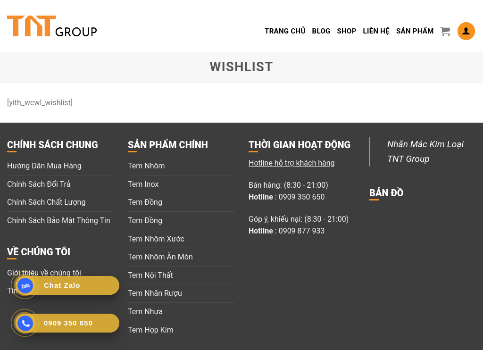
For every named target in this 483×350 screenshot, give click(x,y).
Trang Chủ (285, 31)
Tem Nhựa (145, 311)
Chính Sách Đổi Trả (38, 184)
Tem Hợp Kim (151, 329)
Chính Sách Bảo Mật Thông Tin (58, 220)
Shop (347, 31)
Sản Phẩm (415, 31)
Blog (321, 31)
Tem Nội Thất (150, 275)
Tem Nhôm (146, 165)
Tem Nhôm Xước (156, 238)
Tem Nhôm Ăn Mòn (160, 256)
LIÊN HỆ (376, 31)
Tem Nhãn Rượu (155, 293)
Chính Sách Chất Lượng (46, 202)
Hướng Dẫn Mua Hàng (44, 165)
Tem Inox (143, 184)
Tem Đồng (145, 202)
